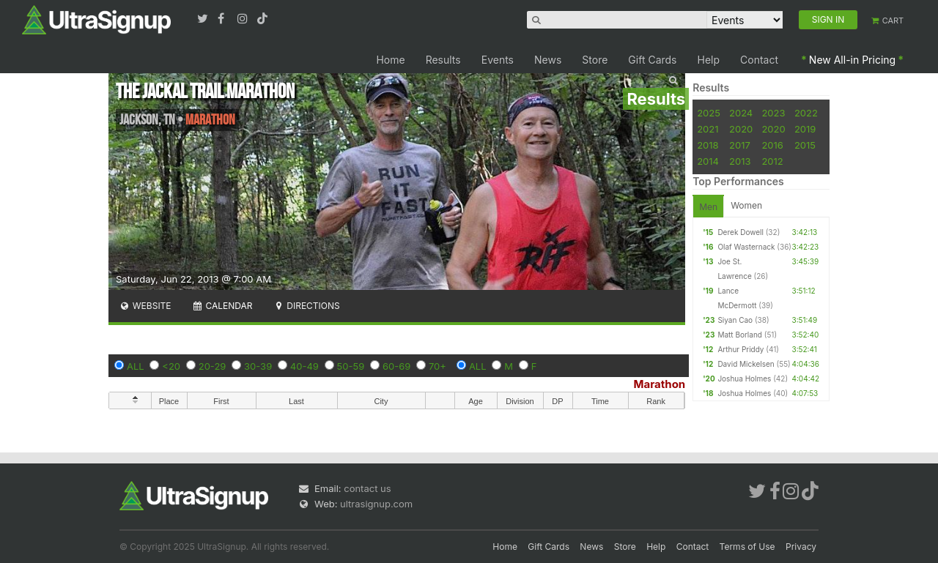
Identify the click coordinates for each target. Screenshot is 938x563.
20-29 (212, 366)
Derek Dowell (740, 232)
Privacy (801, 546)
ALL (135, 366)
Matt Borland (739, 334)
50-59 (351, 366)
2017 (739, 145)
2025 (708, 113)
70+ (437, 366)
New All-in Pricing (852, 59)
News (547, 59)
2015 (805, 145)
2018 (707, 145)
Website (145, 305)
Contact (759, 59)
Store (595, 59)
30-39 (258, 366)
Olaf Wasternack (746, 246)
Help (709, 59)
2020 (741, 129)
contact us (367, 488)
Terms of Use (747, 546)
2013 (739, 161)
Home (390, 59)
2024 (741, 113)
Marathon (659, 384)
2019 (805, 129)
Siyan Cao (735, 320)
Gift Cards (652, 59)
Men (708, 206)
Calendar (222, 305)
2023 (773, 113)
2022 (806, 113)
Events (497, 59)
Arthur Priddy (740, 349)
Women (746, 205)
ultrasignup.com (376, 504)
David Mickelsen (745, 363)
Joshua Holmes (744, 378)
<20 (171, 366)
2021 (707, 129)
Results (443, 59)
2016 (772, 145)
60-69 (396, 366)
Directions (306, 305)
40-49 (304, 366)
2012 (772, 161)
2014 (708, 161)
